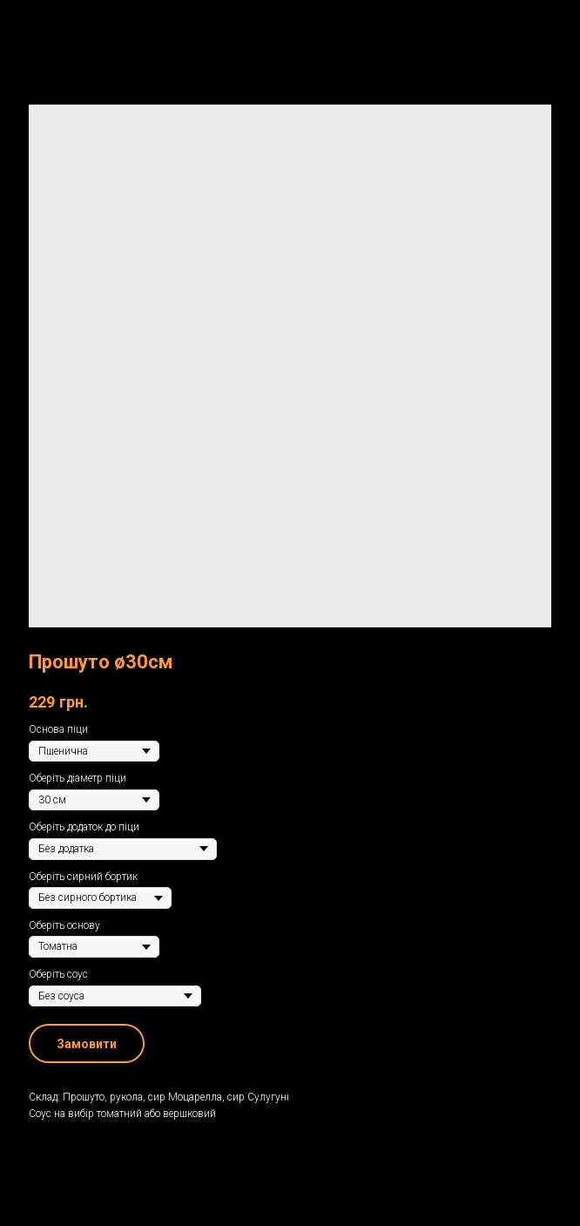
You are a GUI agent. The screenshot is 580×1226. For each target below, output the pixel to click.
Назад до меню (69, 25)
